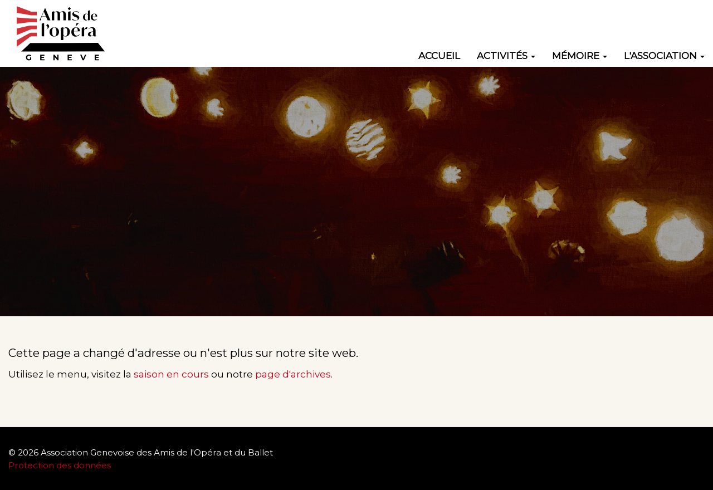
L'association (664, 55)
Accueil (439, 55)
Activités (506, 55)
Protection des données (60, 465)
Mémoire (579, 55)
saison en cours (171, 374)
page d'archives (293, 374)
